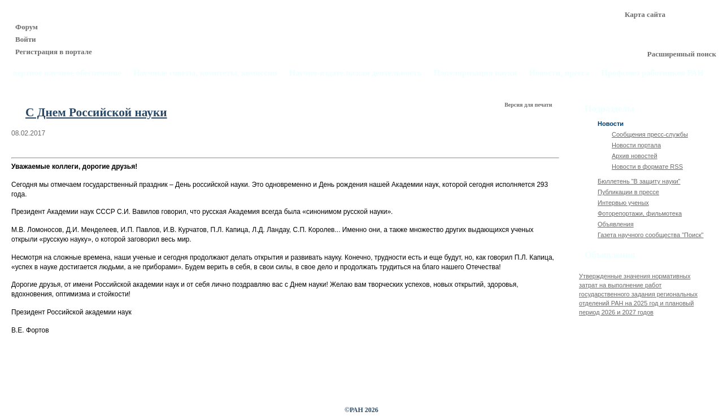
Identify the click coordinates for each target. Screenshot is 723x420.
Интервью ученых (623, 202)
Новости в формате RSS (647, 166)
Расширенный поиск (681, 54)
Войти (25, 39)
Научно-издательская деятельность (355, 73)
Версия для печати (529, 105)
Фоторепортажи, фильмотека (640, 213)
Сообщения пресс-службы (650, 134)
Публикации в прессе (628, 192)
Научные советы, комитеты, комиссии (205, 73)
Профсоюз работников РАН (653, 73)
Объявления (616, 224)
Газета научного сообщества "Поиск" (650, 234)
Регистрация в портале (53, 51)
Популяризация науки (475, 73)
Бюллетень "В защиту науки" (639, 181)
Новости (611, 123)
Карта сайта (645, 14)
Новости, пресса (559, 73)
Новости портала (636, 145)
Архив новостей (634, 155)
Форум (26, 27)
